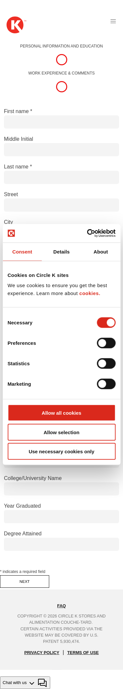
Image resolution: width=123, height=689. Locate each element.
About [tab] (100, 251)
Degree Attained (23, 533)
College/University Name (33, 478)
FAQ (61, 605)
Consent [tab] (22, 251)
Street (11, 194)
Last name (16, 166)
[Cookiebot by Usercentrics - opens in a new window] (87, 233)
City (8, 222)
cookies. (89, 293)
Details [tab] (61, 251)
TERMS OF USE (83, 652)
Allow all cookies (61, 413)
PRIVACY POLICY (41, 652)
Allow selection (61, 432)
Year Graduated (22, 506)
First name (16, 111)
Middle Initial (18, 139)
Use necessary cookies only (61, 451)
